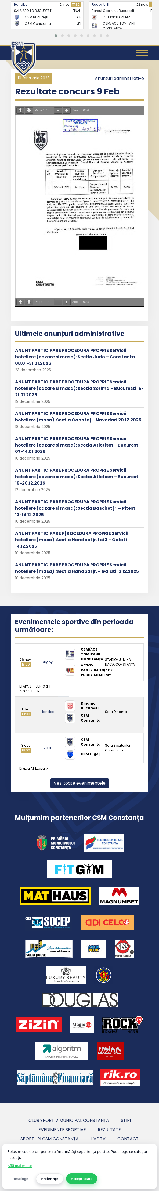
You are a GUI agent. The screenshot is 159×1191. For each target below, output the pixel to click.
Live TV (98, 1139)
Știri (126, 1120)
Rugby (47, 662)
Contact (128, 1139)
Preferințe (49, 1178)
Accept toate (81, 1178)
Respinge (20, 1178)
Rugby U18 (100, 4)
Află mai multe (20, 1165)
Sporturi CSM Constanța (49, 1139)
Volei (47, 748)
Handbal (21, 4)
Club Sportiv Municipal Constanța (68, 1120)
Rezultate (109, 1130)
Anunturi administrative (119, 78)
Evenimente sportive (62, 1130)
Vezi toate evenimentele (80, 783)
